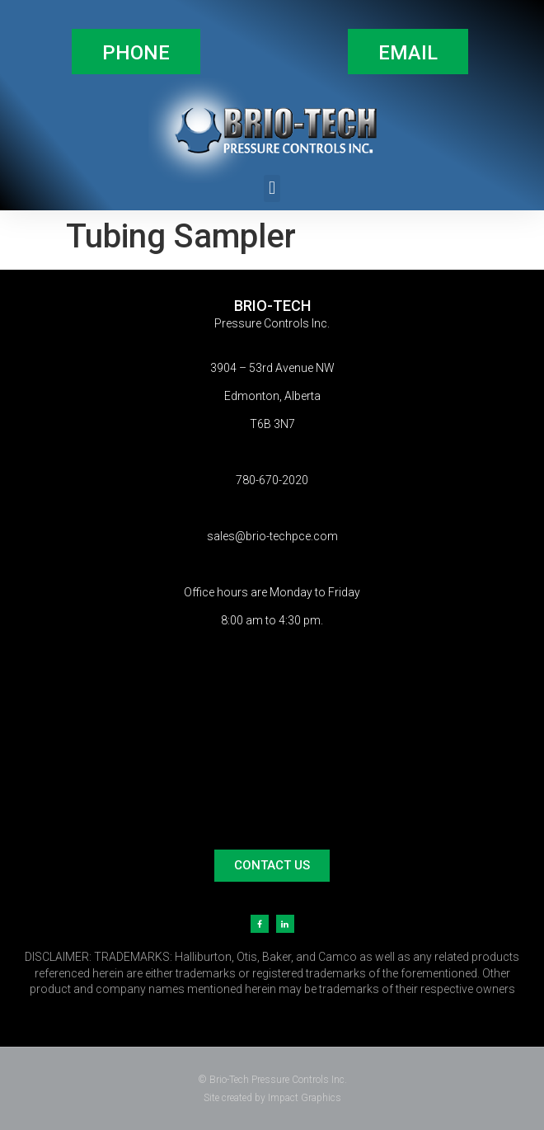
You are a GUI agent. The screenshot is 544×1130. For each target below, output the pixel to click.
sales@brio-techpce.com (272, 536)
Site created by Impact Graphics (272, 1098)
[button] (136, 51)
